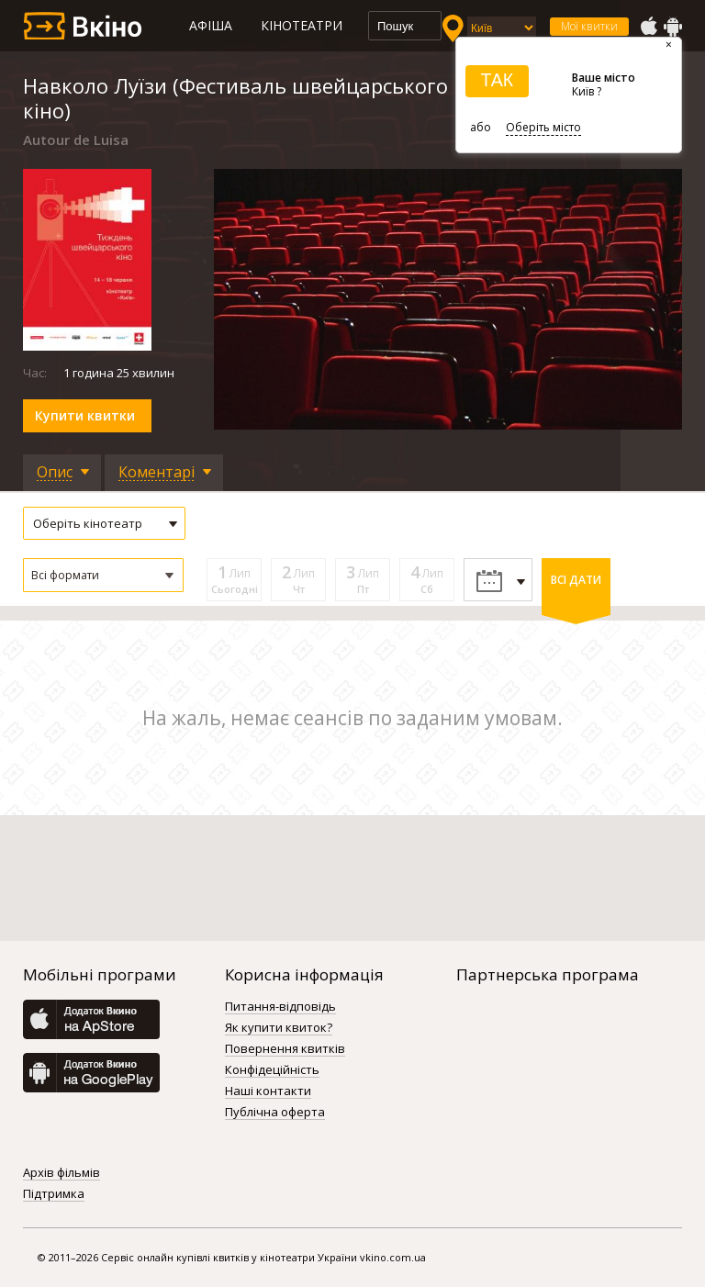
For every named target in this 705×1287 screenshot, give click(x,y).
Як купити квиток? (278, 1028)
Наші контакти (268, 1091)
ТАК (496, 80)
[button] (103, 575)
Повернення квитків (285, 1049)
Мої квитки (589, 26)
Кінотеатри (301, 25)
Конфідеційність (272, 1070)
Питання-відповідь (280, 1007)
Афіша (210, 25)
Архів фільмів (61, 1173)
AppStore (648, 27)
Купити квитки (85, 415)
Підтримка (53, 1194)
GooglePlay (673, 27)
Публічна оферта (275, 1112)
